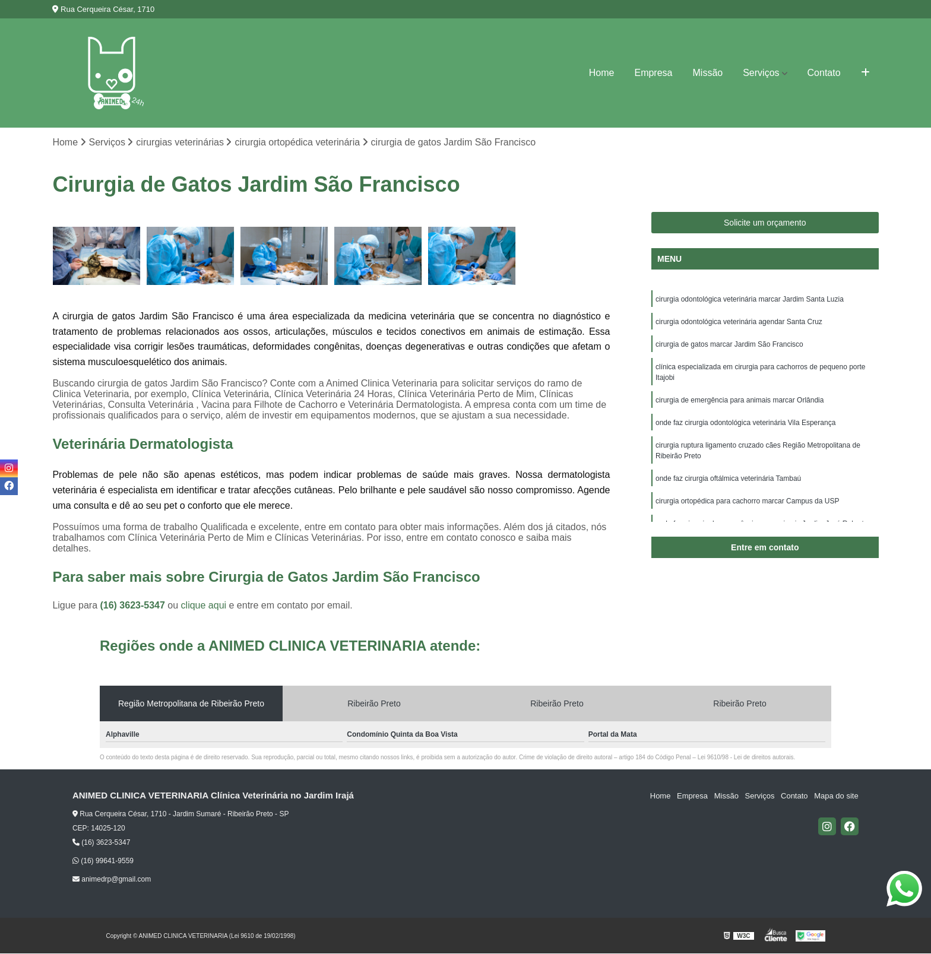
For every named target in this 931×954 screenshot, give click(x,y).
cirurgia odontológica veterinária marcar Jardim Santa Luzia (750, 299)
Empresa (653, 73)
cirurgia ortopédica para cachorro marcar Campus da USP (747, 501)
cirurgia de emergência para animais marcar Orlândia (740, 400)
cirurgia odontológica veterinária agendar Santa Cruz (739, 322)
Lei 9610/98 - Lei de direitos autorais (746, 757)
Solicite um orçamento (765, 222)
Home (602, 73)
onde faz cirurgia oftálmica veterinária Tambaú (728, 478)
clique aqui (204, 605)
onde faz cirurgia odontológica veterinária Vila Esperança (745, 423)
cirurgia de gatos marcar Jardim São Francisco (729, 344)
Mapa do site (837, 795)
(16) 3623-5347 (133, 605)
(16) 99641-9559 (103, 861)
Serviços (761, 73)
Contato (824, 73)
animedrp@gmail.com (111, 880)
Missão (708, 73)
